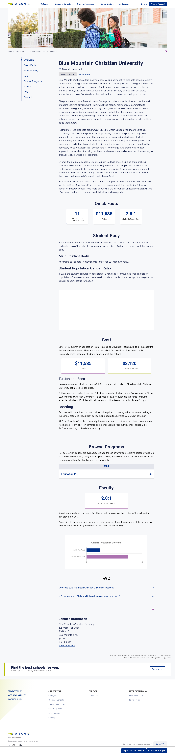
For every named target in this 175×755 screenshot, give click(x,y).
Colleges (52, 693)
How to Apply (54, 711)
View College (84, 72)
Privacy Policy (15, 689)
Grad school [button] (67, 72)
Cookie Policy (15, 697)
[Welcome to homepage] (19, 731)
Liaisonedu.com (136, 693)
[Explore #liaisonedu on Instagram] (13, 742)
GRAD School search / (18, 49)
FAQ (26, 89)
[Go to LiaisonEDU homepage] (17, 3)
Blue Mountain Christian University (43, 49)
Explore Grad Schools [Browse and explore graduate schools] (133, 751)
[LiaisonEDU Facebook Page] (17, 742)
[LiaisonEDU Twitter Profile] (9, 742)
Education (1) (69, 471)
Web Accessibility (17, 693)
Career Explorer (54, 707)
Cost (26, 73)
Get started (157, 667)
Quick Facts (30, 63)
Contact (28, 95)
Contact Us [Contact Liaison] (160, 742)
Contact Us (93, 693)
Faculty (27, 84)
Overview (29, 57)
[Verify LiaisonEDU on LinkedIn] (20, 742)
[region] (87, 341)
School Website (67, 643)
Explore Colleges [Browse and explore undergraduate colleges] (156, 751)
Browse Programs (33, 79)
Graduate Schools (56, 698)
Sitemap (52, 715)
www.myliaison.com (14, 735)
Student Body (31, 68)
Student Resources (56, 702)
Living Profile (134, 698)
